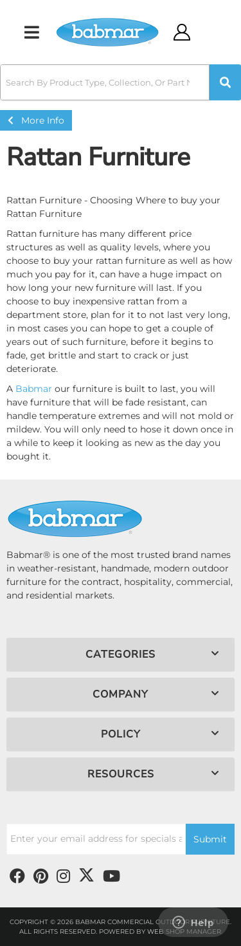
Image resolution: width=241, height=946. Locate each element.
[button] (120, 82)
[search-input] (105, 82)
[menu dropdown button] (31, 32)
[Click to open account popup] (182, 32)
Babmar (33, 388)
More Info (36, 120)
